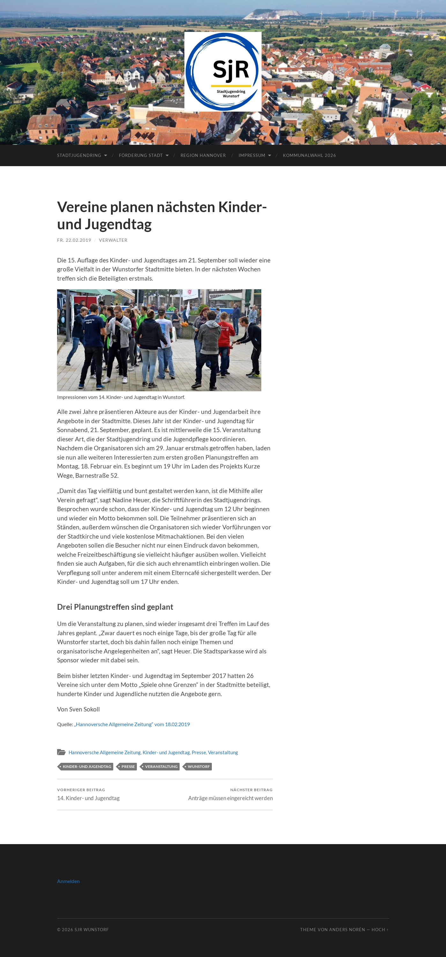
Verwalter (113, 240)
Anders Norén (347, 929)
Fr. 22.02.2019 (74, 240)
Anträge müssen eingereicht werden (230, 794)
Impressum (252, 155)
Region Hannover (203, 155)
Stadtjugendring (79, 155)
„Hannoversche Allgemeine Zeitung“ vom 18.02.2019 (132, 724)
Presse (199, 752)
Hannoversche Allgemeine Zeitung (105, 752)
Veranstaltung (223, 752)
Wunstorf (199, 766)
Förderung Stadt (141, 155)
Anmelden (68, 881)
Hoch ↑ (380, 929)
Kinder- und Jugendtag (166, 752)
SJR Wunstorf (92, 929)
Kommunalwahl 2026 (309, 155)
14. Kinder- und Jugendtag (88, 794)
